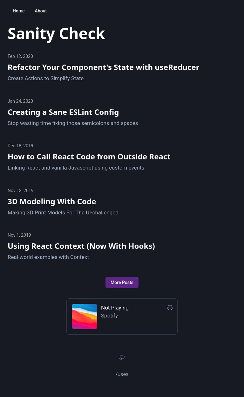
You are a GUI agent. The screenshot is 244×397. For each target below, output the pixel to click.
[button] (122, 357)
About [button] (41, 10)
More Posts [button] (122, 282)
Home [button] (19, 10)
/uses (122, 374)
